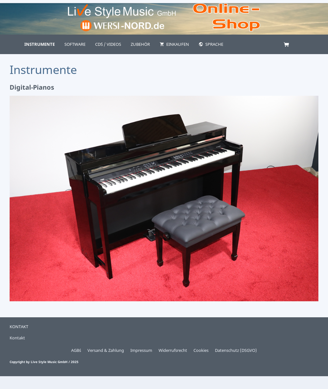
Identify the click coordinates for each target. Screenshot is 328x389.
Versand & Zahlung (105, 350)
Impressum (141, 350)
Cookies (201, 350)
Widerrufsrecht (173, 350)
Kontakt (17, 338)
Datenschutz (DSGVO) (236, 350)
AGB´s (76, 350)
